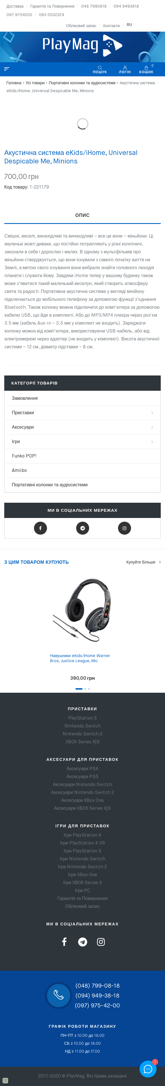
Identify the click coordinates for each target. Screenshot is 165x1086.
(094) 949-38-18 (97, 996)
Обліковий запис (81, 26)
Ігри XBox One (82, 875)
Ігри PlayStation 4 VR (82, 843)
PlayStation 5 (82, 718)
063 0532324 (51, 15)
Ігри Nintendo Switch (82, 859)
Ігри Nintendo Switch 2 (82, 867)
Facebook (40, 528)
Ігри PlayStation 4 (82, 835)
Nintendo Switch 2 (82, 734)
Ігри (16, 442)
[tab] (82, 216)
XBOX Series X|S (83, 742)
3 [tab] (89, 689)
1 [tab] (79, 689)
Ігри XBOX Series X (82, 883)
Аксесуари (23, 427)
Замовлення (25, 398)
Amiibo (19, 470)
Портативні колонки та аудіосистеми (82, 83)
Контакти (111, 26)
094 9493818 (126, 6)
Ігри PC (82, 891)
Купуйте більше (144, 562)
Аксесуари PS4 (82, 769)
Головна (14, 83)
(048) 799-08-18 (97, 986)
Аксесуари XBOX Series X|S (82, 808)
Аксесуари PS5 (82, 777)
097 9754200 (19, 15)
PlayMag (75, 1076)
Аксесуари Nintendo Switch (82, 785)
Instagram (125, 528)
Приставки (23, 413)
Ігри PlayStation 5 (82, 851)
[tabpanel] (82, 626)
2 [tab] (85, 689)
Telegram (82, 528)
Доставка (15, 6)
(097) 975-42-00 (97, 1006)
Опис (82, 215)
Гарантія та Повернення (52, 6)
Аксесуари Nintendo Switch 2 (82, 793)
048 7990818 (94, 6)
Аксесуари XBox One (82, 800)
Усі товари (35, 83)
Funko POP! (24, 456)
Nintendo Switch (83, 726)
